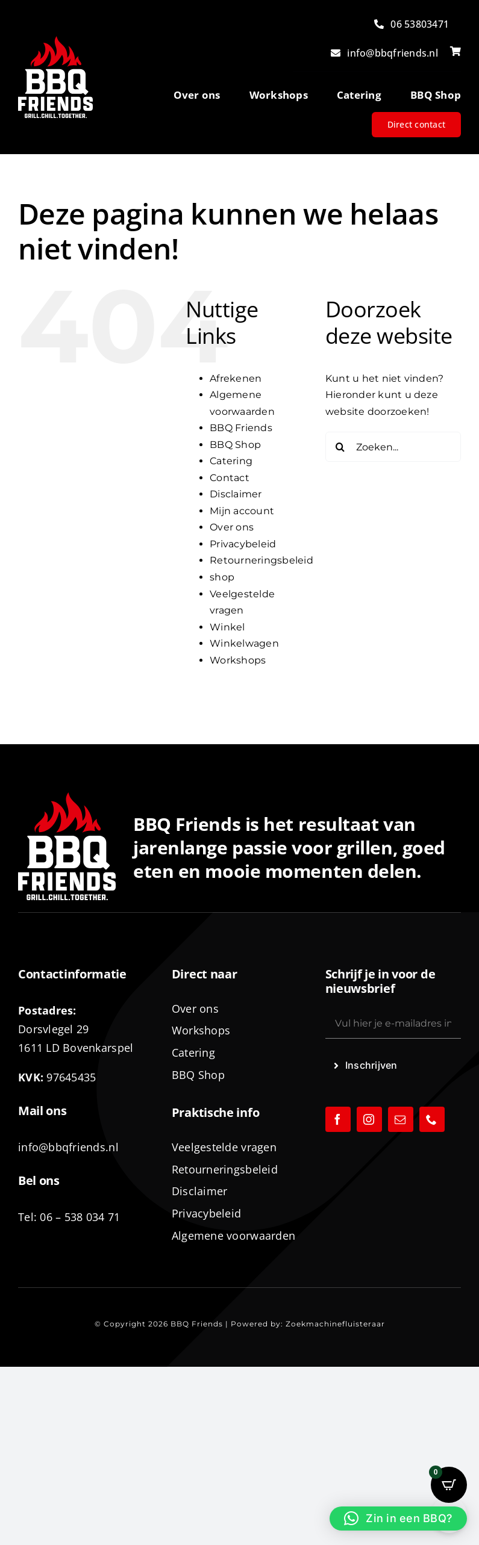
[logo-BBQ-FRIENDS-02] (55, 40)
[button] (398, 1518)
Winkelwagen (244, 643)
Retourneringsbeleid (261, 560)
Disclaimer (235, 494)
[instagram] (369, 1119)
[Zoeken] (340, 447)
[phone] (432, 1119)
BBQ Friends (241, 428)
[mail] (400, 1119)
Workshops (238, 660)
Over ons (232, 527)
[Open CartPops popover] (449, 1485)
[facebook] (338, 1119)
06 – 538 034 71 (80, 1217)
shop (222, 577)
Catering (231, 461)
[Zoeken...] (393, 447)
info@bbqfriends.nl (68, 1147)
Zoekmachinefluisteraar (335, 1323)
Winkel (227, 627)
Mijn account (242, 511)
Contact (229, 477)
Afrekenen (235, 378)
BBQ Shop (235, 444)
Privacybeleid (243, 544)
